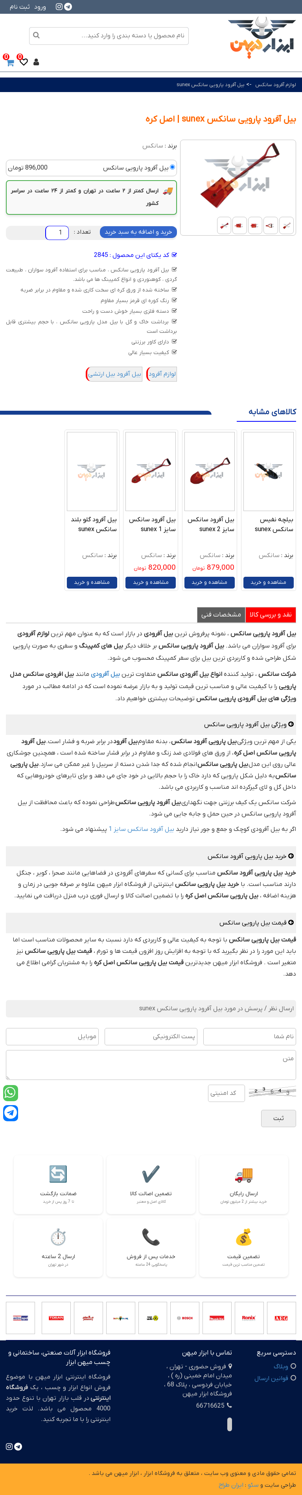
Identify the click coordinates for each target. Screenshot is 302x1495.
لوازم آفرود (162, 374)
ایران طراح (231, 1485)
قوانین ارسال (271, 1378)
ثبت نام (20, 7)
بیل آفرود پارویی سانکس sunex (211, 84)
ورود (40, 7)
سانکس (152, 146)
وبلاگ (281, 1367)
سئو (253, 1485)
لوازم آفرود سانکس (275, 84)
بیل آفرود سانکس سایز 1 (141, 829)
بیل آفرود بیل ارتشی (114, 374)
